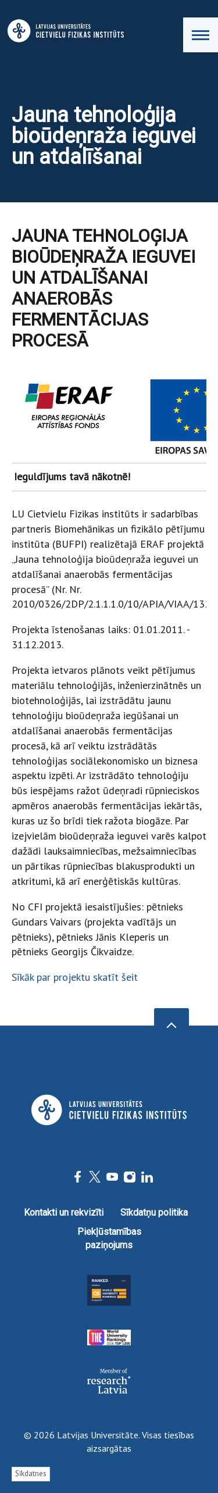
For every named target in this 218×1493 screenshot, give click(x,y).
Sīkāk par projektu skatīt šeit (75, 977)
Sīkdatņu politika (154, 1212)
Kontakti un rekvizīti (63, 1212)
